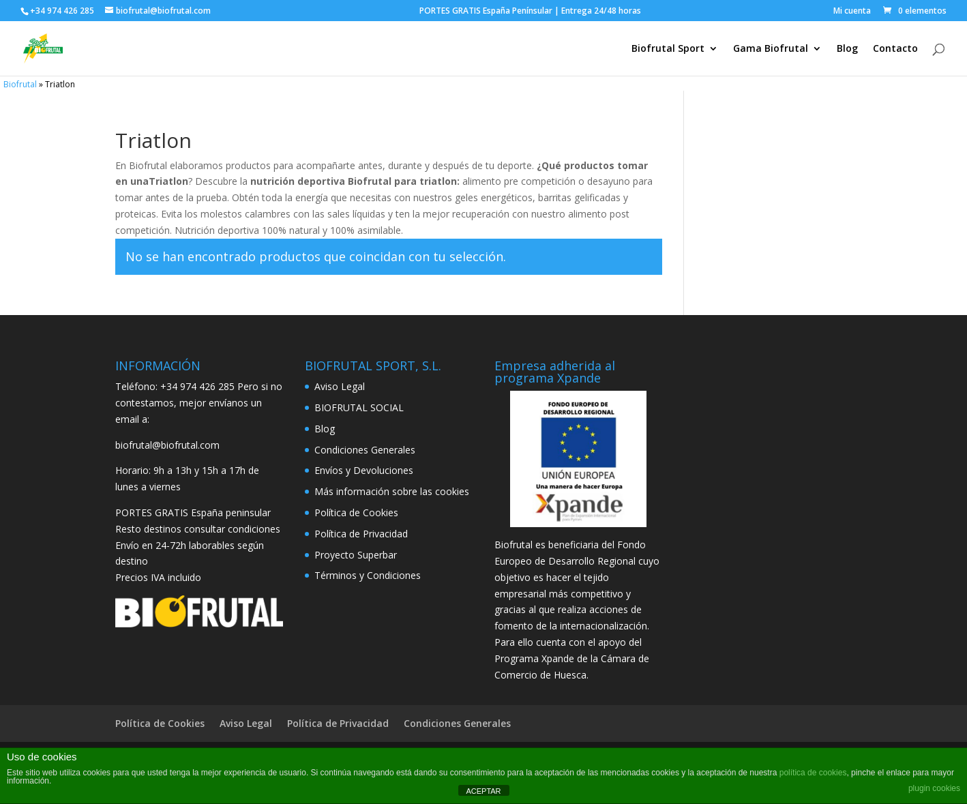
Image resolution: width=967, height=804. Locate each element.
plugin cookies (934, 788)
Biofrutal (20, 84)
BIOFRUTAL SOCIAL (359, 407)
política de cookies (813, 772)
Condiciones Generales (364, 449)
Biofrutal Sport (667, 49)
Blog (847, 49)
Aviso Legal (339, 386)
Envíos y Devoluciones (363, 470)
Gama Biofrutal (770, 49)
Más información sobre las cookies (391, 491)
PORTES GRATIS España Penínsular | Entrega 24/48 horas (621, 11)
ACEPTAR (483, 791)
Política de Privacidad (361, 533)
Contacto (895, 49)
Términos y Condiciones (367, 575)
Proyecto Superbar (355, 554)
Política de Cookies (356, 512)
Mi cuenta (852, 11)
